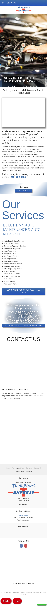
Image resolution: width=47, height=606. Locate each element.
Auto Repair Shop (18, 468)
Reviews (29, 468)
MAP (17, 601)
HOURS (6, 601)
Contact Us (37, 468)
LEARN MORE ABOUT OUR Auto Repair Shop (23, 291)
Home (8, 468)
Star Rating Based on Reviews (23, 583)
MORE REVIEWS (23, 191)
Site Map (29, 471)
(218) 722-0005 (8, 3)
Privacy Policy (19, 471)
